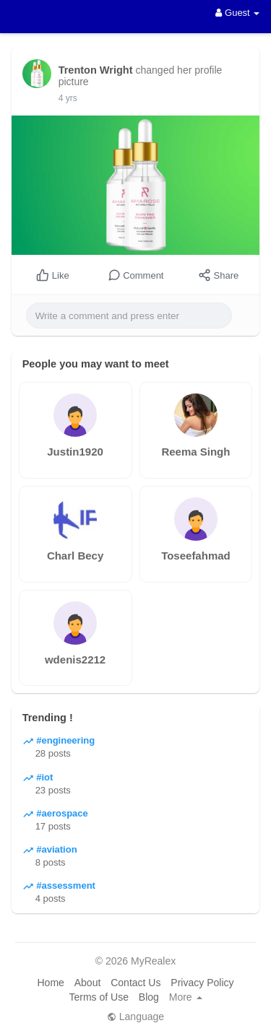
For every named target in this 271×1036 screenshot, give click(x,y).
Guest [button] (237, 12)
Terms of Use (98, 997)
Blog (149, 997)
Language (135, 1016)
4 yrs (68, 98)
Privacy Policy (202, 982)
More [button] (185, 997)
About (87, 982)
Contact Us (135, 982)
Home (50, 982)
